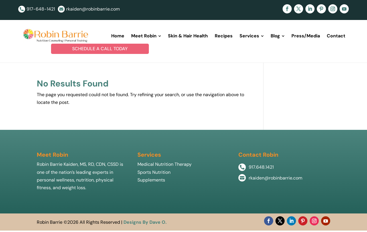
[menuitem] (118, 36)
